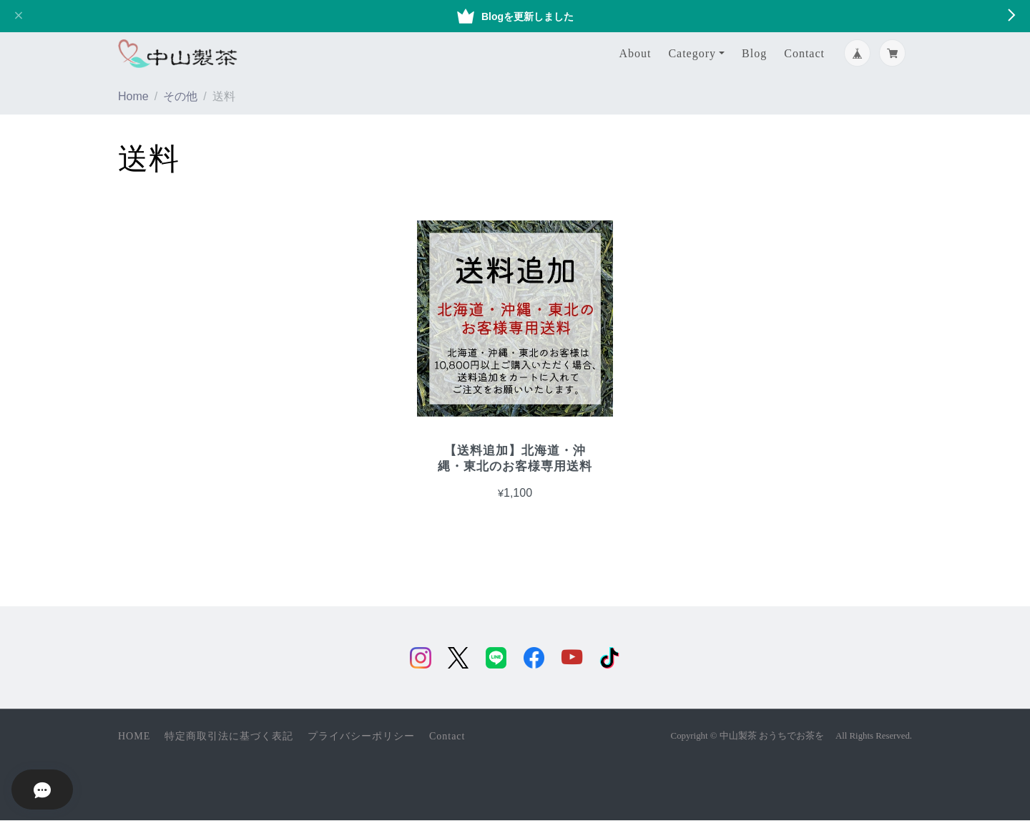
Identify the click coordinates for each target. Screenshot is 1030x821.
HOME (134, 737)
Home (133, 96)
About (635, 53)
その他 (180, 96)
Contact (804, 53)
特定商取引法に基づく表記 (229, 737)
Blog (754, 53)
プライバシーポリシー (361, 737)
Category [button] (692, 53)
